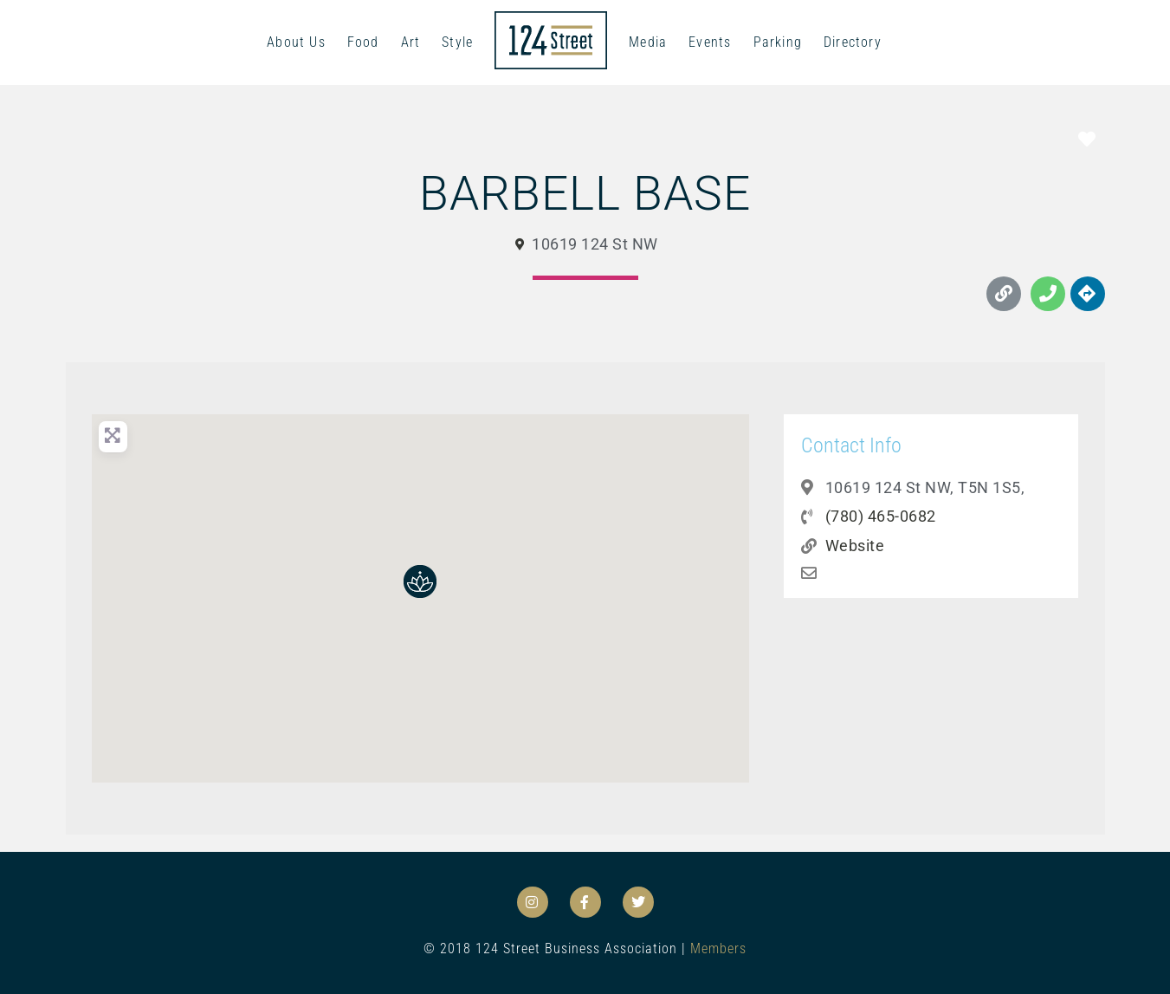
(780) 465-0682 (880, 516)
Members (718, 948)
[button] (420, 581)
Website (855, 545)
